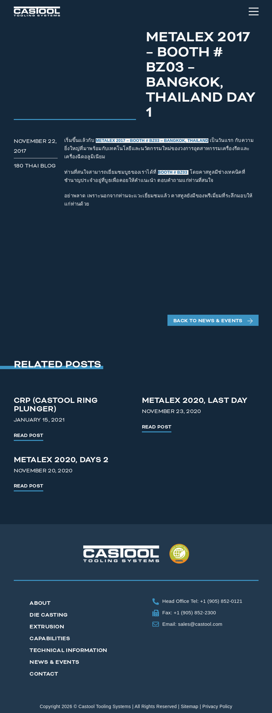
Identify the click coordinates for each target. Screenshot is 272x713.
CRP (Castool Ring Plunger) (56, 404)
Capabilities (49, 638)
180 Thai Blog (35, 165)
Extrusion (46, 626)
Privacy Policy (217, 706)
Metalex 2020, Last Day (195, 400)
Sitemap (189, 706)
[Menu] (254, 11)
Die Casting (48, 614)
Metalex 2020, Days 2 (61, 460)
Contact (43, 673)
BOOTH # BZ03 (173, 172)
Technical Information (68, 650)
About (39, 603)
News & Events (54, 662)
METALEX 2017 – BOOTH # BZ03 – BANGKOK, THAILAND (152, 140)
